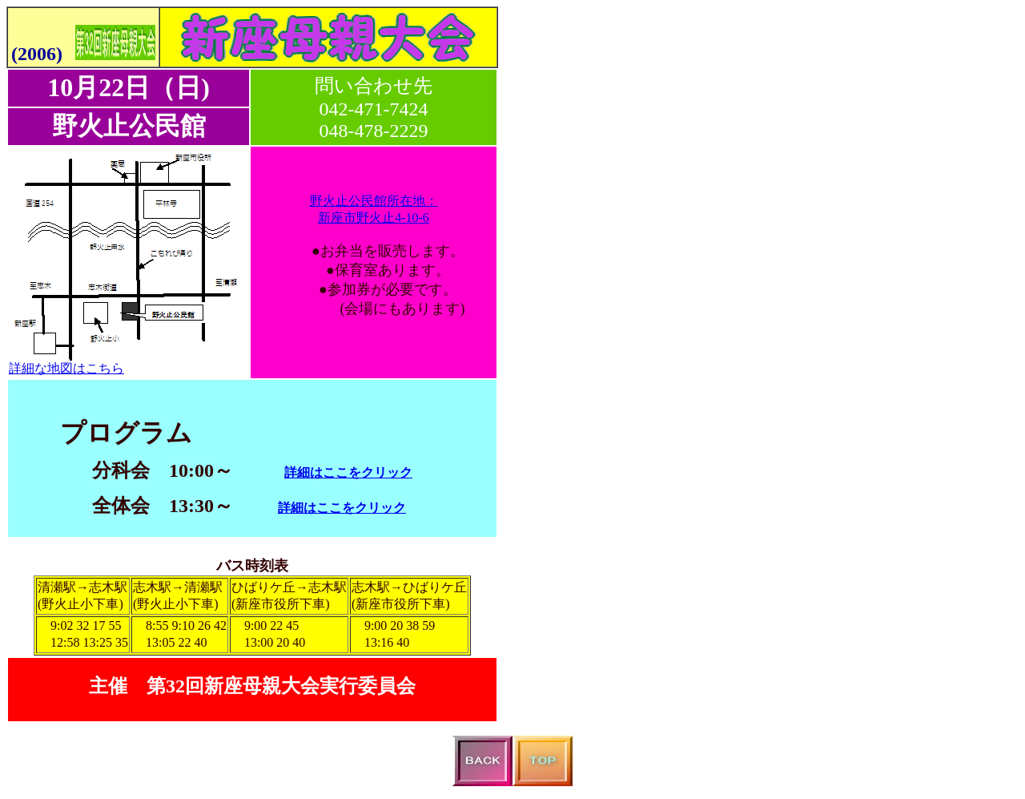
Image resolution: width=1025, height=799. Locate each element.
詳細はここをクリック (348, 472)
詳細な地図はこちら (66, 368)
